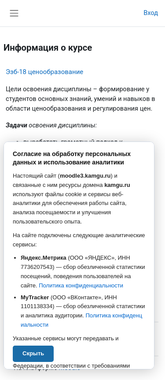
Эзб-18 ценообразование (44, 72)
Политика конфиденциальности (81, 285)
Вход (150, 13)
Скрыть (33, 353)
